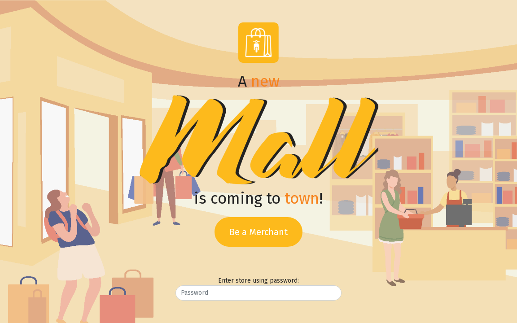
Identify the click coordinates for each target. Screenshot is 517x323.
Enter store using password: (258, 280)
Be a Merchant (258, 232)
